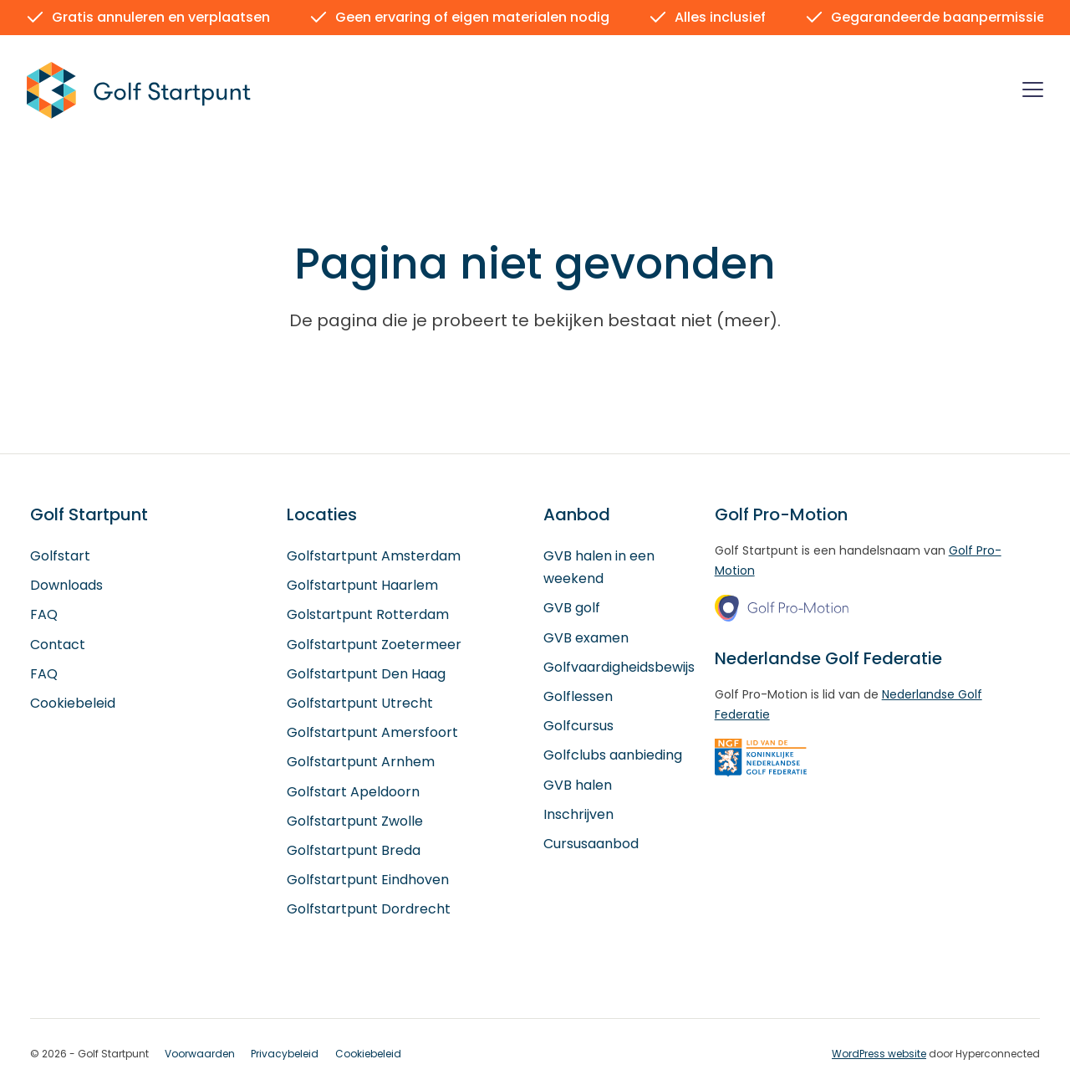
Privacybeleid (284, 1054)
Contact (57, 644)
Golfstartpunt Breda (353, 850)
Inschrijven (578, 814)
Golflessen (578, 696)
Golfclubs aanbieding (612, 755)
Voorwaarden (200, 1054)
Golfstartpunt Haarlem (362, 586)
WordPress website (879, 1054)
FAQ (44, 615)
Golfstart (60, 555)
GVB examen (586, 637)
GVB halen (577, 785)
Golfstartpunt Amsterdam (374, 555)
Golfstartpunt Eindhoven (368, 879)
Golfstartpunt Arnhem (361, 762)
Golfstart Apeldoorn (353, 791)
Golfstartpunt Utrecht (360, 703)
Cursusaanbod (591, 843)
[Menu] (1032, 92)
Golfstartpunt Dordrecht (369, 909)
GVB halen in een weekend (599, 567)
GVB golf (571, 608)
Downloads (66, 586)
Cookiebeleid (72, 703)
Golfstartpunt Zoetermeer (374, 644)
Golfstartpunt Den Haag (366, 673)
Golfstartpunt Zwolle (355, 821)
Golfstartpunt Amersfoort (372, 733)
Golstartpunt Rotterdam (368, 615)
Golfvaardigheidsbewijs (619, 667)
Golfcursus (578, 726)
